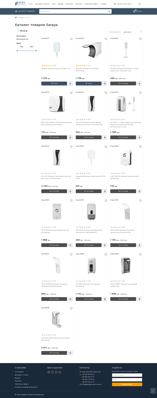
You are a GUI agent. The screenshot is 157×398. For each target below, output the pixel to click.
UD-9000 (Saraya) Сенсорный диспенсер (87, 285)
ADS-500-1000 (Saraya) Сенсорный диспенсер (55, 339)
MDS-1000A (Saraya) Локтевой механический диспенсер (122, 231)
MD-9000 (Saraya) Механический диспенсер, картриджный (89, 231)
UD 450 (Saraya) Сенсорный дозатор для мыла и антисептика (56, 177)
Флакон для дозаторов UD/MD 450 (55, 68)
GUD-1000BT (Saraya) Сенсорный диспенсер (123, 285)
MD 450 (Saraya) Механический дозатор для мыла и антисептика (89, 123)
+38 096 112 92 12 (88, 379)
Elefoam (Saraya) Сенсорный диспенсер (87, 70)
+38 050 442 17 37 (88, 377)
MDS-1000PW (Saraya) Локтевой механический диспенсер (54, 285)
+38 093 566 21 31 (88, 382)
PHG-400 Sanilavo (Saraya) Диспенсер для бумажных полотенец (56, 123)
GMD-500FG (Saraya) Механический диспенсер (124, 177)
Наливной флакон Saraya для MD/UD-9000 (91, 177)
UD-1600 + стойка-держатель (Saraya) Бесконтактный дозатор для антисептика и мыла (125, 125)
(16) (22, 39)
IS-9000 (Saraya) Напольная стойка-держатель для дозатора (124, 70)
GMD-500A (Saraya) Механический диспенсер (55, 231)
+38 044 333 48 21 (123, 4)
